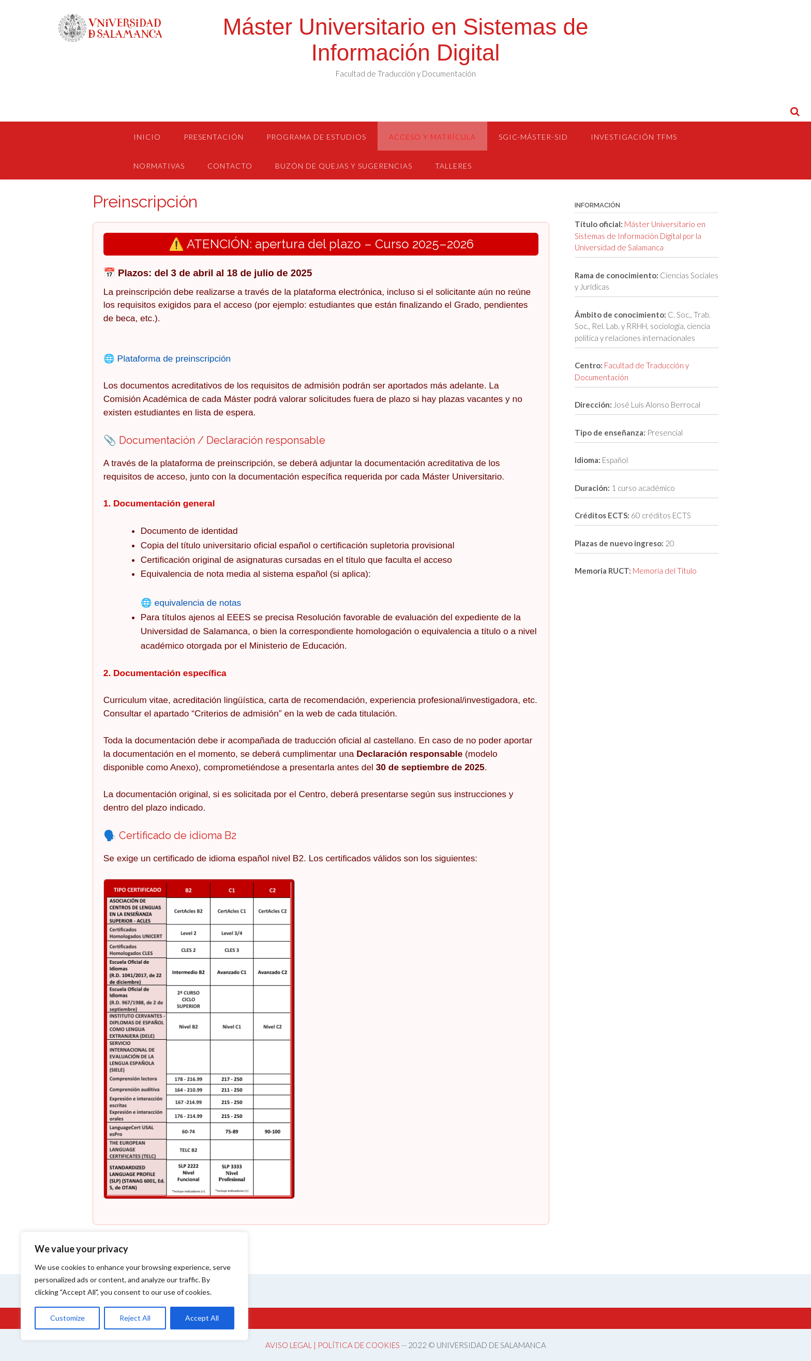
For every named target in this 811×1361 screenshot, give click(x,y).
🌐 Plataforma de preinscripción (167, 358)
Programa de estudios (316, 136)
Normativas (159, 165)
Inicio (147, 136)
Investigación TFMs (634, 136)
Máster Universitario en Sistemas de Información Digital (406, 39)
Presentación (214, 136)
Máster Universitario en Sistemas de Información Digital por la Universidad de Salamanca (640, 235)
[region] (134, 1286)
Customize (67, 1317)
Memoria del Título (665, 570)
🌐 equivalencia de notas (191, 602)
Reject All (135, 1317)
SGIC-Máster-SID (533, 136)
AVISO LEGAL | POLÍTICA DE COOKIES (332, 1345)
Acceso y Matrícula (432, 136)
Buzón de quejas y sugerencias (343, 165)
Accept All (202, 1317)
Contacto (229, 165)
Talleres (453, 165)
